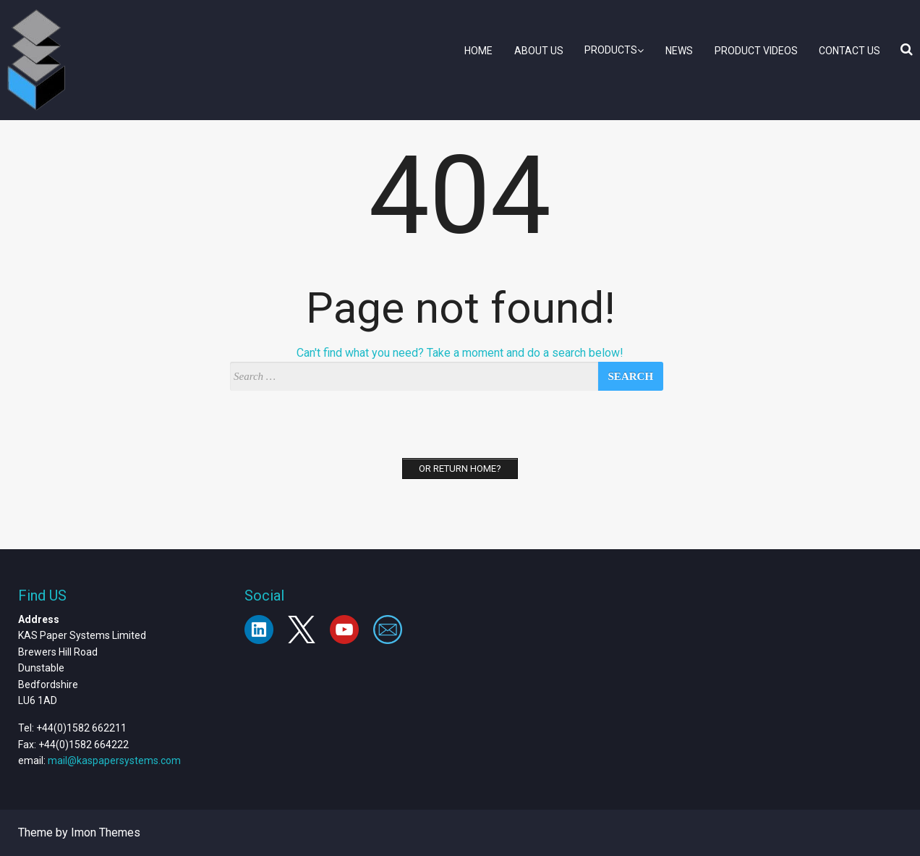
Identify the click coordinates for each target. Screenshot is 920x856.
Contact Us (849, 50)
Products (614, 50)
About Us (538, 50)
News (679, 50)
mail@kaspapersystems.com (114, 760)
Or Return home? (460, 468)
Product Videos (756, 50)
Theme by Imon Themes (79, 832)
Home (478, 50)
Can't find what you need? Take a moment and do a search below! (460, 353)
